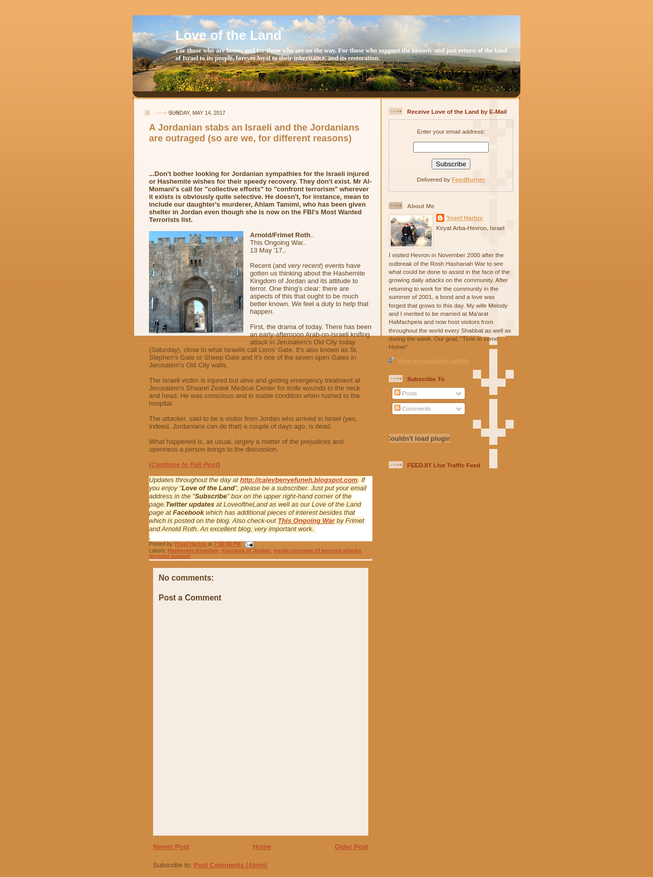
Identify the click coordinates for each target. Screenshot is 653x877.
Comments (412, 408)
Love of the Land (228, 35)
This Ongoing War (306, 520)
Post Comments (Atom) (230, 865)
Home (262, 846)
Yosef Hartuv (191, 544)
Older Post (351, 846)
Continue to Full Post (184, 464)
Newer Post (171, 846)
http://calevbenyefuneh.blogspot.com (299, 480)
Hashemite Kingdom (192, 551)
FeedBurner (468, 179)
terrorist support (169, 556)
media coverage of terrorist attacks (317, 551)
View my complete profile (433, 360)
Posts (405, 393)
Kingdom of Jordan (246, 551)
